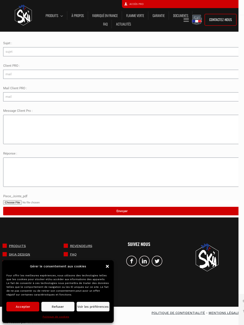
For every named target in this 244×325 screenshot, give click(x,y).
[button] (107, 266)
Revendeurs (81, 246)
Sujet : (7, 43)
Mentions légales (225, 313)
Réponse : (10, 153)
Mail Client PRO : (15, 88)
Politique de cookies (56, 316)
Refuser (58, 307)
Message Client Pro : (18, 111)
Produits (17, 246)
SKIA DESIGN (19, 254)
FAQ (73, 254)
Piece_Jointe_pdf (15, 196)
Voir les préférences (93, 307)
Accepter (23, 307)
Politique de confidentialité (178, 313)
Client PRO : (11, 66)
